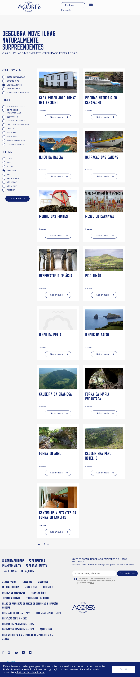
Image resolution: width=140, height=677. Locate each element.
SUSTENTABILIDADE (13, 561)
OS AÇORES (27, 571)
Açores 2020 (31, 587)
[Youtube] (16, 653)
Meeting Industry (10, 587)
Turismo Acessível (11, 598)
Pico (9, 174)
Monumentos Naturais (18, 125)
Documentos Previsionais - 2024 (18, 623)
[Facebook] (3, 653)
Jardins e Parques (16, 121)
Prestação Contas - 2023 (48, 612)
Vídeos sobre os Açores (37, 598)
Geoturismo (13, 117)
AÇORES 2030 (46, 629)
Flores (10, 166)
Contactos (48, 587)
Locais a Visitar (14, 85)
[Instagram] (9, 653)
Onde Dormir (13, 89)
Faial (9, 162)
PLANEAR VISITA (11, 566)
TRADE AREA (9, 571)
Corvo (10, 159)
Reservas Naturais (16, 140)
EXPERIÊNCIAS (37, 561)
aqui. (92, 583)
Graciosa (11, 170)
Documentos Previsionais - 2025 (18, 629)
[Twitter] (30, 653)
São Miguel (12, 186)
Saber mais (56, 117)
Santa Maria (13, 178)
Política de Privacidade (13, 592)
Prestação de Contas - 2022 (16, 612)
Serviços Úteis (38, 592)
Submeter (125, 573)
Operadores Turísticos (18, 93)
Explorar (69, 5)
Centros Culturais (16, 107)
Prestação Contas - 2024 (14, 618)
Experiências (13, 81)
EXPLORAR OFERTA (36, 566)
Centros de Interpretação (14, 111)
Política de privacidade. (30, 672)
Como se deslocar (16, 77)
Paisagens (12, 133)
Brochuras (43, 581)
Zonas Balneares (15, 144)
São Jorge (12, 182)
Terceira (11, 190)
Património (12, 137)
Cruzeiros (27, 581)
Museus (10, 129)
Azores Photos (9, 581)
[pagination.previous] (39, 544)
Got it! (123, 669)
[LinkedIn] (23, 653)
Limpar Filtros (17, 199)
